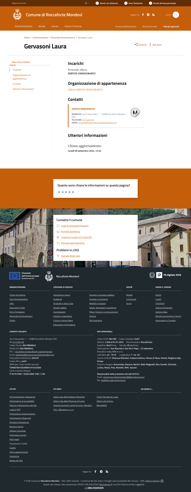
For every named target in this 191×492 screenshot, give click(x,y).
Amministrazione (40, 37)
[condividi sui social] (140, 44)
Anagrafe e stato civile (63, 303)
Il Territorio (160, 303)
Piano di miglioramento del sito (23, 405)
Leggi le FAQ (15, 409)
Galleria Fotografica (163, 307)
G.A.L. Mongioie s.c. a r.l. (63, 409)
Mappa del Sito (16, 460)
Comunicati (131, 299)
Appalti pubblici (60, 307)
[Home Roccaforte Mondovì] (47, 14)
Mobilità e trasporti (97, 303)
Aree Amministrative (19, 299)
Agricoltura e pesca (61, 295)
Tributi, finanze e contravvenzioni (103, 312)
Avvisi (128, 303)
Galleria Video (161, 312)
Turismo (92, 316)
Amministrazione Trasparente (22, 396)
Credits (13, 447)
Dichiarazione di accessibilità (22, 401)
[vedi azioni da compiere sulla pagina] (155, 44)
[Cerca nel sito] (176, 15)
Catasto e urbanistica (62, 316)
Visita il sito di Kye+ (105, 401)
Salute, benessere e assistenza (102, 307)
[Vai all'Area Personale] (162, 3)
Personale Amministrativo (63, 37)
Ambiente (57, 299)
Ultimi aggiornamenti (19, 452)
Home (26, 37)
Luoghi (158, 299)
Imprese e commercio (98, 299)
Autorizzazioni (59, 312)
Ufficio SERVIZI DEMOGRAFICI (85, 89)
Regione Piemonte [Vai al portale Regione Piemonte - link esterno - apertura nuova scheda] (19, 3)
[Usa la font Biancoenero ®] (106, 3)
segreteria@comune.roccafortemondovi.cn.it (34, 354)
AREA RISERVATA (94, 487)
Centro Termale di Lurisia (107, 396)
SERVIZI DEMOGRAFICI (83, 109)
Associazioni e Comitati (165, 320)
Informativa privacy (18, 435)
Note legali (14, 439)
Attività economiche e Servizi (168, 316)
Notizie (129, 295)
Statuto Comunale (18, 430)
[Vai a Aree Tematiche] (133, 3)
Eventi (158, 295)
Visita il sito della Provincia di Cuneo (69, 401)
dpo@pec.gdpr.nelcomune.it (113, 380)
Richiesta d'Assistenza (19, 422)
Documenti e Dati (17, 307)
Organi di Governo (17, 295)
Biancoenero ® (105, 484)
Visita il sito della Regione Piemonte (69, 396)
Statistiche (14, 456)
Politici (12, 320)
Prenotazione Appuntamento (22, 413)
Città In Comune (152, 480)
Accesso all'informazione (125, 26)
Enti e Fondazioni (17, 312)
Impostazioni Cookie (18, 443)
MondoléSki (102, 405)
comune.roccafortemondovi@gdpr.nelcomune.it (123, 377)
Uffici (12, 303)
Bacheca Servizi (16, 426)
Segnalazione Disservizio (20, 418)
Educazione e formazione (64, 324)
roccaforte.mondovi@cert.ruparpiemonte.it (33, 351)
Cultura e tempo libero (63, 320)
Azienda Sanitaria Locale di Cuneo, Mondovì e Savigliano (78, 405)
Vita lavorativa (95, 320)
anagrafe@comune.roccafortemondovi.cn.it (98, 122)
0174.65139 (88, 119)
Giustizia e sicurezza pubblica (101, 295)
